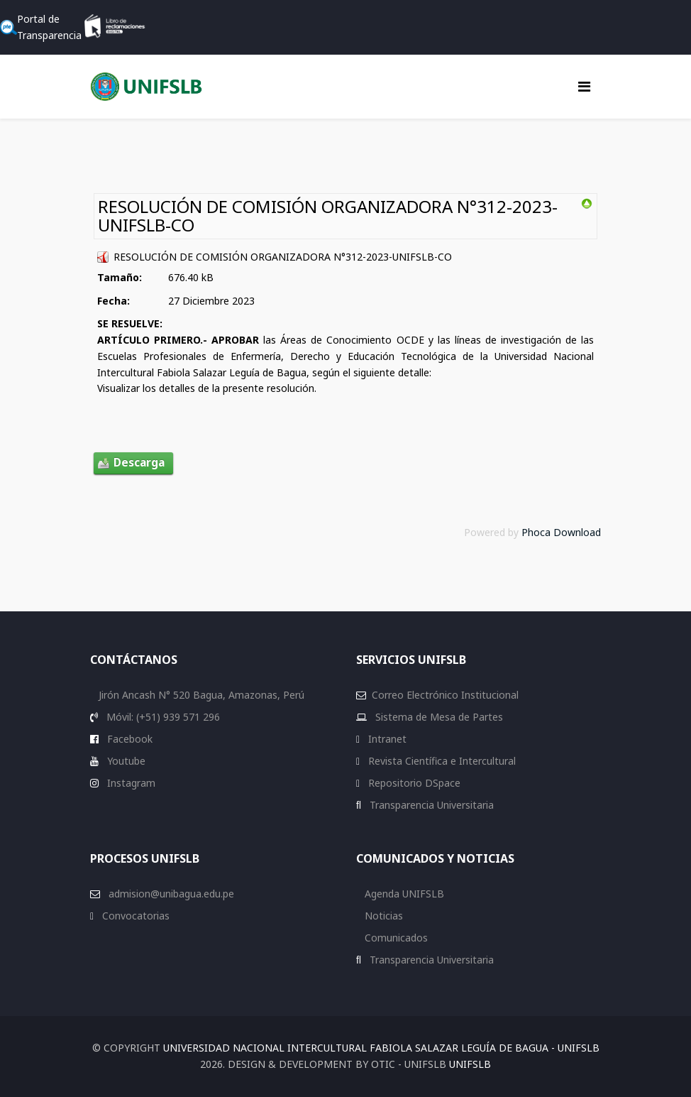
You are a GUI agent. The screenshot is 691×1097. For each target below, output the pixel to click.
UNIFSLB (470, 1064)
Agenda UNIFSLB (403, 893)
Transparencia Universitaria (430, 805)
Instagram (129, 783)
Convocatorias (134, 915)
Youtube (124, 761)
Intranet (386, 739)
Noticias (382, 915)
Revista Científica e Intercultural (440, 761)
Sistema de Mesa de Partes (437, 717)
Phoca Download (561, 532)
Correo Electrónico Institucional (445, 695)
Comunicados (395, 937)
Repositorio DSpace (414, 783)
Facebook (128, 739)
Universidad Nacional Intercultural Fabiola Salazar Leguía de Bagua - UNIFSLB (381, 1047)
